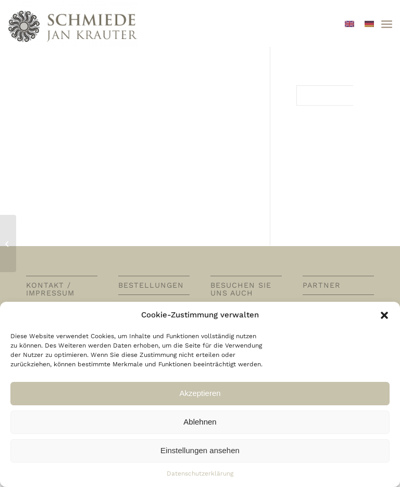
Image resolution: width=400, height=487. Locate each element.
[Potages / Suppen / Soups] (8, 243)
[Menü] (386, 23)
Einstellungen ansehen (200, 450)
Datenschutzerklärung (200, 473)
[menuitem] (386, 23)
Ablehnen (199, 421)
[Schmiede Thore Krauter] (73, 23)
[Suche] (335, 95)
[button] (384, 315)
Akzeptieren (199, 393)
